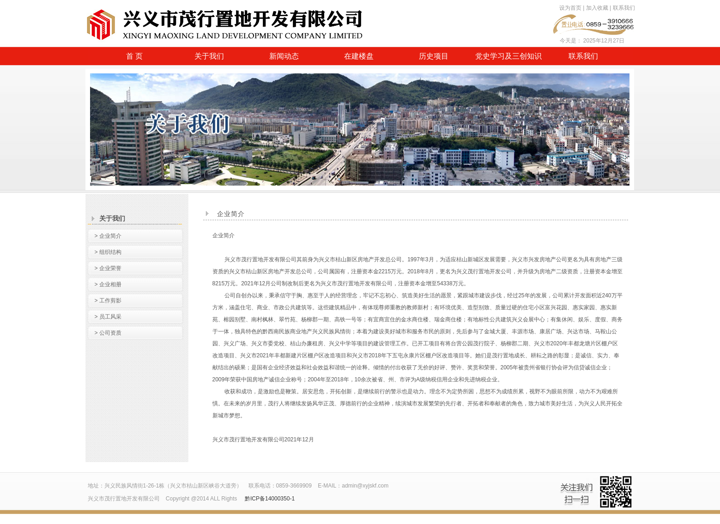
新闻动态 (284, 56)
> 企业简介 (108, 236)
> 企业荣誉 (108, 268)
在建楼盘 (359, 56)
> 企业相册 (108, 284)
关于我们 (209, 56)
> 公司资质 (108, 333)
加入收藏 (597, 8)
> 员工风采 (108, 316)
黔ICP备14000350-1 (270, 498)
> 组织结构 (108, 252)
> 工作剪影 (108, 300)
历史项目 (433, 56)
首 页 (134, 56)
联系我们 (624, 8)
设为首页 (570, 8)
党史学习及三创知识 (508, 56)
